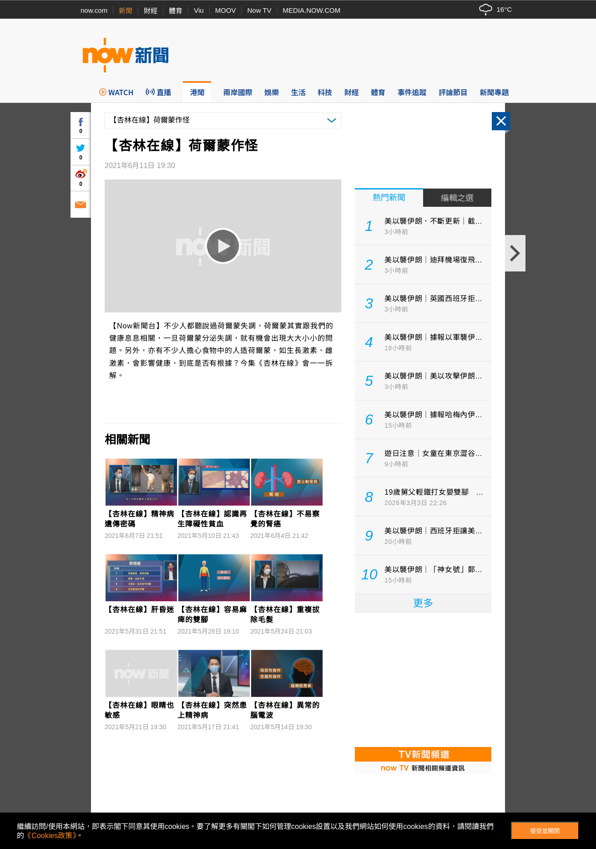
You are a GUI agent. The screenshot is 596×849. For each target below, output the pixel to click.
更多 (423, 603)
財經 (150, 11)
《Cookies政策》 (50, 835)
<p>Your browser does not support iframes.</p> (423, 679)
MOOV (225, 10)
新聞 (125, 11)
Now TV (259, 10)
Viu (198, 10)
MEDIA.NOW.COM (312, 10)
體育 (175, 11)
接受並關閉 (545, 831)
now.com (94, 10)
